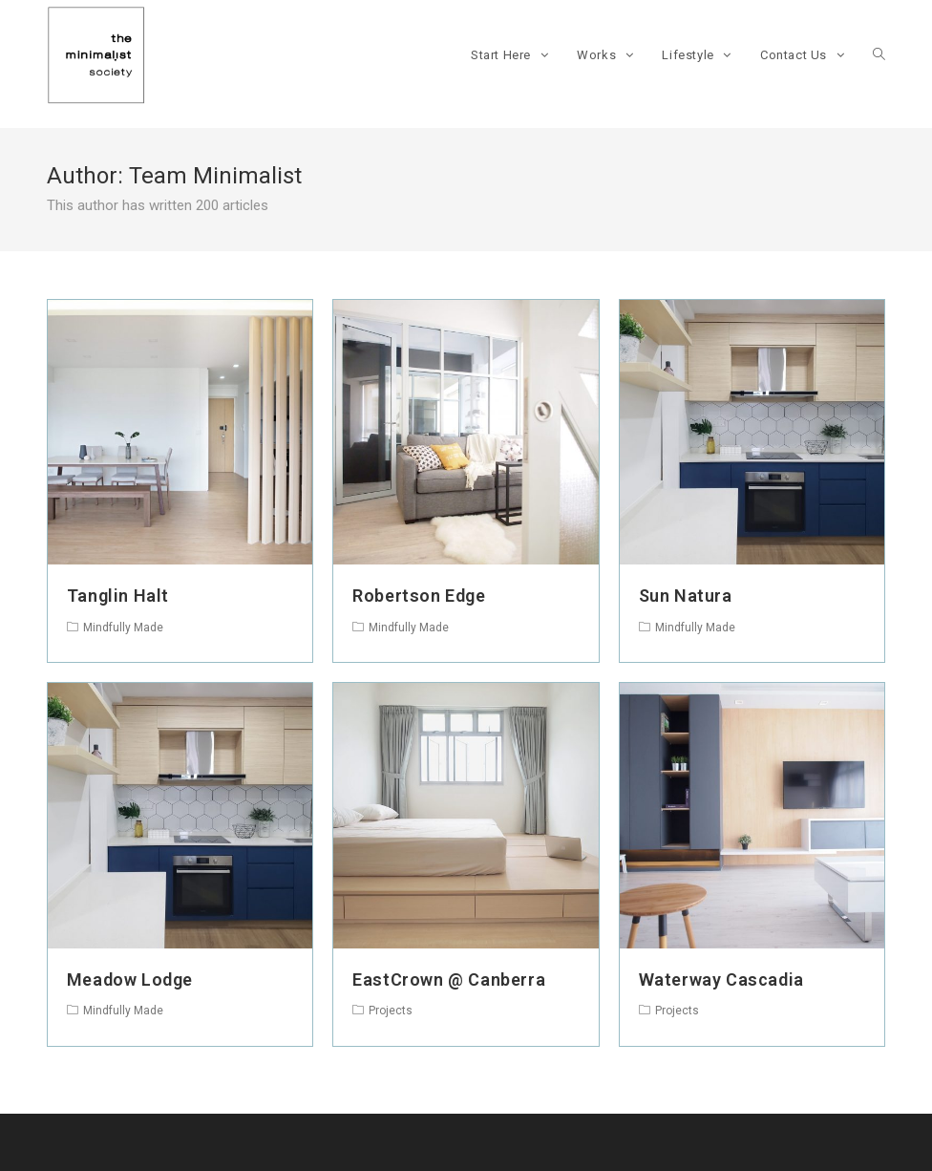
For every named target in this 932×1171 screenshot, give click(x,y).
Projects (391, 1010)
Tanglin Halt (118, 596)
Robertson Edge (418, 596)
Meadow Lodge (130, 979)
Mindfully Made (123, 627)
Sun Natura (685, 596)
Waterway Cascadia (721, 979)
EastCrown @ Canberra (448, 979)
